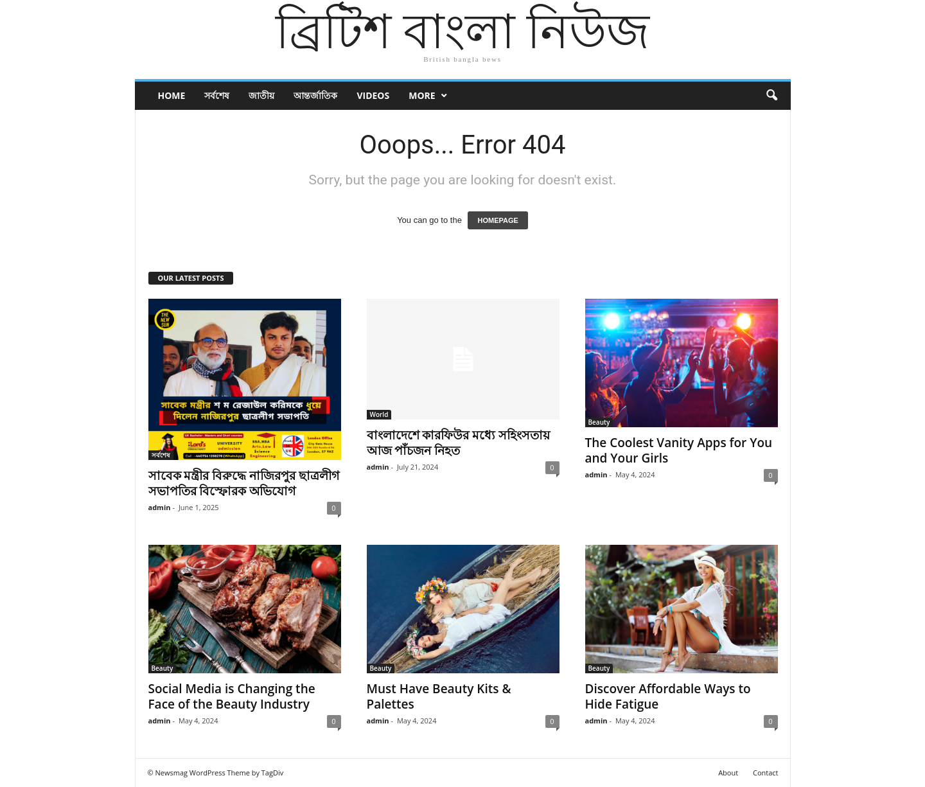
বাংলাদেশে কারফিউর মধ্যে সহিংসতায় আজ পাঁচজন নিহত (459, 443)
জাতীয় (261, 95)
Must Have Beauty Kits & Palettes (439, 696)
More (422, 95)
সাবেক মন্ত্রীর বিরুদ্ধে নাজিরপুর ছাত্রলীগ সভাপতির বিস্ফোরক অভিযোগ (244, 483)
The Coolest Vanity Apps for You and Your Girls (679, 450)
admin (159, 507)
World (379, 414)
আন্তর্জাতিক (315, 95)
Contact (766, 772)
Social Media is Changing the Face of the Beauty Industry (231, 696)
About (728, 772)
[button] (771, 96)
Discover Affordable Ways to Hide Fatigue (668, 696)
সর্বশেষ (216, 95)
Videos (373, 95)
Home (172, 95)
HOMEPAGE (497, 220)
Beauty (599, 422)
